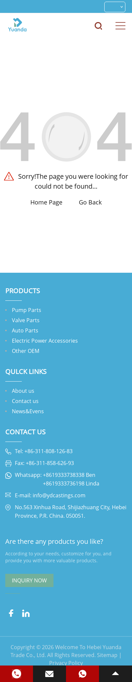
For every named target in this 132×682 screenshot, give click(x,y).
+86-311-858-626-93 (50, 463)
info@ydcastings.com (59, 495)
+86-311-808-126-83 (48, 451)
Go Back (90, 202)
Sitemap (107, 663)
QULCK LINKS (26, 371)
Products (22, 290)
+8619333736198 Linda (71, 483)
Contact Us (25, 431)
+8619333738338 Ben (69, 475)
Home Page (46, 202)
